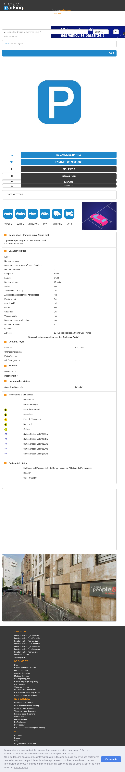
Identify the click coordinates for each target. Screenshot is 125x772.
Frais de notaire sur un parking (26, 706)
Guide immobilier (21, 670)
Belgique (110, 22)
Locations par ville (21, 655)
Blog (16, 665)
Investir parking (20, 717)
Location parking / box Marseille (27, 638)
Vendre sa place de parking (25, 711)
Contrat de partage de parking (26, 681)
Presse (17, 738)
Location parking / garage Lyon (26, 641)
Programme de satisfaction (25, 743)
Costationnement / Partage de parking (29, 727)
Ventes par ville (20, 657)
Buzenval (27, 424)
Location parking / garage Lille (26, 652)
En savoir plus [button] (21, 767)
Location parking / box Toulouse (27, 644)
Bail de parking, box (22, 679)
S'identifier (85, 22)
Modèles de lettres (21, 676)
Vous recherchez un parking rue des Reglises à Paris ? (54, 337)
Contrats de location (22, 673)
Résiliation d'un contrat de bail (26, 690)
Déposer (94, 22)
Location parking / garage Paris (26, 635)
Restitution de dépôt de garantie (27, 692)
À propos (17, 735)
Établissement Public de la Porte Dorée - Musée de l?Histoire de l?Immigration (57, 468)
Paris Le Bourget (30, 404)
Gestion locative (20, 719)
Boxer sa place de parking (24, 708)
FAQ (16, 741)
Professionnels (74, 22)
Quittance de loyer (21, 687)
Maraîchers (28, 414)
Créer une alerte (10, 36)
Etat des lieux (19, 684)
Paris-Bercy (28, 399)
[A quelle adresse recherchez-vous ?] (45, 32)
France (102, 22)
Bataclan (27, 473)
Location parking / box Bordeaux (27, 649)
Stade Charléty (30, 478)
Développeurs (19, 725)
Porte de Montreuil (31, 409)
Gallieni (26, 429)
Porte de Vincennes (32, 419)
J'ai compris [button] (111, 759)
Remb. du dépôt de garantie (25, 695)
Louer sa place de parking (24, 714)
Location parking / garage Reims (27, 646)
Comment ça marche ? (23, 703)
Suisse (118, 22)
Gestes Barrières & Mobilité (25, 668)
